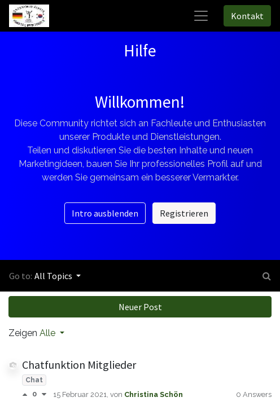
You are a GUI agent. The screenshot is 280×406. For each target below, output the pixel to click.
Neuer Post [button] (140, 306)
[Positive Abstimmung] (27, 394)
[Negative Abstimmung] (44, 394)
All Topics (54, 275)
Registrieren (184, 213)
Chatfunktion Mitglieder (79, 365)
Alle (49, 333)
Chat (34, 380)
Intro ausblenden (105, 213)
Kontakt (247, 15)
